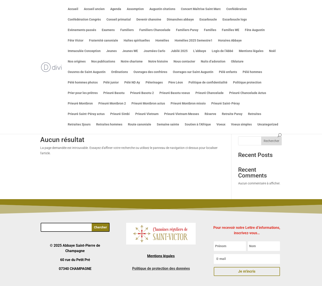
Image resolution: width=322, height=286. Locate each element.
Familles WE (230, 30)
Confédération (236, 9)
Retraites (254, 114)
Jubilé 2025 (179, 51)
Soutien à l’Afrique (198, 124)
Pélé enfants (228, 72)
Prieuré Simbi (120, 114)
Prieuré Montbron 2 (112, 103)
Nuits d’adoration (213, 61)
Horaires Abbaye (230, 40)
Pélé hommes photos (83, 82)
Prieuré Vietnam (147, 114)
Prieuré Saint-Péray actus (86, 114)
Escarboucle (208, 19)
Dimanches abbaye (180, 19)
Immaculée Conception (84, 51)
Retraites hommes (109, 124)
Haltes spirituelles (137, 40)
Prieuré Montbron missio (188, 103)
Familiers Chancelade (154, 30)
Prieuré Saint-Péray (225, 103)
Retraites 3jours (79, 124)
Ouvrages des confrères (150, 72)
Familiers (127, 30)
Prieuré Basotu (114, 93)
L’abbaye (199, 51)
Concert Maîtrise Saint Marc (201, 9)
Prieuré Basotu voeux (174, 93)
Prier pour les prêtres (83, 93)
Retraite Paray (232, 114)
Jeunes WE (130, 51)
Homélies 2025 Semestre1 (193, 40)
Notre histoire (158, 61)
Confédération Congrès (84, 19)
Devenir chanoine (148, 19)
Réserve (210, 114)
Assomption (135, 9)
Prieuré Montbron (80, 103)
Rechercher (271, 141)
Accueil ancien (94, 9)
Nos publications (103, 61)
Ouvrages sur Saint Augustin (193, 72)
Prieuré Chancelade (209, 93)
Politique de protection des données (161, 268)
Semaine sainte (168, 124)
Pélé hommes (252, 72)
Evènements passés (82, 30)
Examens (108, 30)
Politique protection (247, 82)
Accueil (73, 9)
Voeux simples (241, 124)
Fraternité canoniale (103, 40)
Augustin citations (162, 9)
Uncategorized (267, 124)
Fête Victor (75, 40)
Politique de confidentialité (208, 82)
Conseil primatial (118, 19)
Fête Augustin (255, 30)
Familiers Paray (187, 30)
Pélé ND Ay (132, 82)
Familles (210, 30)
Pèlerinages (154, 82)
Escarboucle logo (234, 19)
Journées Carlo (154, 51)
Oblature (237, 61)
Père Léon (175, 82)
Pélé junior (111, 82)
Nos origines (77, 61)
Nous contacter (184, 61)
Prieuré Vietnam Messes (181, 114)
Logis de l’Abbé (222, 51)
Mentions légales (251, 51)
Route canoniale (139, 124)
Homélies (162, 40)
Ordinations (119, 72)
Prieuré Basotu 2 (142, 93)
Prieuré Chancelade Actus (247, 93)
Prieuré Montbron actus (148, 103)
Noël (272, 51)
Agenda (115, 9)
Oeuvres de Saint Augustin (87, 72)
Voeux (220, 124)
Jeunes (111, 51)
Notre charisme (132, 61)
